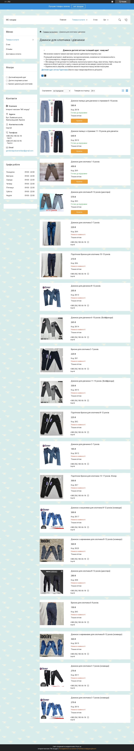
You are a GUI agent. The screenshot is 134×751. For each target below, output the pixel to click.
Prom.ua (78, 746)
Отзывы (9, 49)
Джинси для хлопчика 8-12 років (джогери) (90, 192)
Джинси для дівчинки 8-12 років (85, 286)
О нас (95, 20)
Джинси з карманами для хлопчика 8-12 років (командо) (96, 539)
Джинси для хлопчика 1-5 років (85, 162)
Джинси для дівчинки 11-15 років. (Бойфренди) (92, 381)
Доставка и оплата (13, 54)
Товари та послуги (50, 32)
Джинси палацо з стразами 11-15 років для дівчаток (94, 131)
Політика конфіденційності (87, 749)
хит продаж (78, 6)
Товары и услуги (78, 20)
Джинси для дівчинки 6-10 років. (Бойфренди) (92, 317)
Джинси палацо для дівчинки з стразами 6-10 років (94, 101)
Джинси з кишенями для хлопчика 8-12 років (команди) (96, 508)
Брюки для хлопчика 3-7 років (84, 349)
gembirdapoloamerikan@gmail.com (19, 151)
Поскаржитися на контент (68, 749)
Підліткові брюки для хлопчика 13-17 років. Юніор (94, 476)
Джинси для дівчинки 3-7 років (85, 444)
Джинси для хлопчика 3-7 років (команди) (90, 666)
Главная (63, 20)
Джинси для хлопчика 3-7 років (85, 222)
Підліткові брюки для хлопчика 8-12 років (90, 412)
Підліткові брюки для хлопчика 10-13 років (90, 254)
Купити (79, 121)
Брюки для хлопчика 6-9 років (84, 603)
